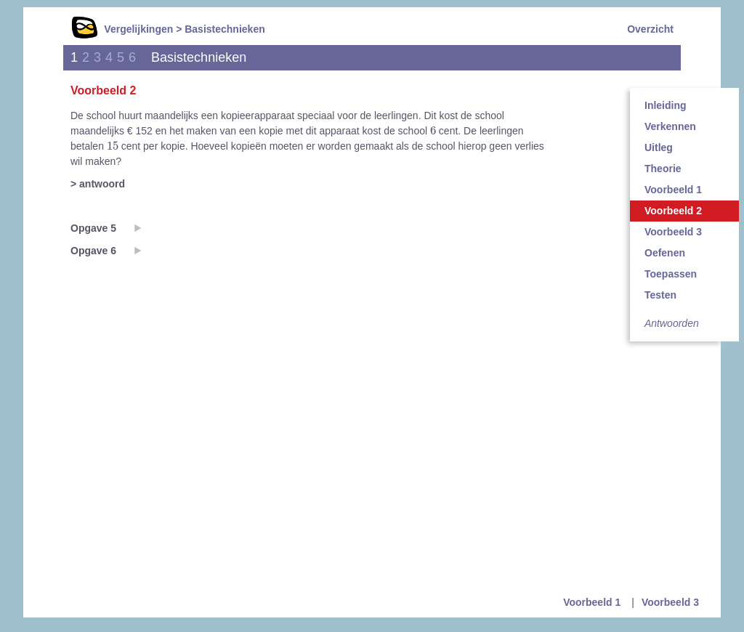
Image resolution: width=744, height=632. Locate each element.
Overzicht (650, 29)
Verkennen (670, 126)
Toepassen (670, 274)
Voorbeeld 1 (673, 189)
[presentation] (433, 130)
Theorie (663, 168)
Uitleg (658, 147)
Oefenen (664, 253)
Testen (660, 295)
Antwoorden (671, 323)
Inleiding (665, 105)
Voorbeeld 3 (673, 232)
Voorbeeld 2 (673, 210)
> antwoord (97, 184)
